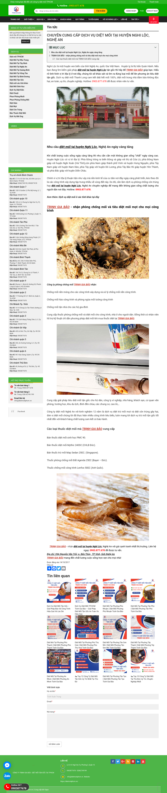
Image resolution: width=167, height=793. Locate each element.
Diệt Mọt (13, 106)
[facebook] (113, 761)
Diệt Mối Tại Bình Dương (20, 77)
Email (49, 701)
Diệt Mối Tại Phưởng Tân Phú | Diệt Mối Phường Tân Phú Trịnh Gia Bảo (142, 608)
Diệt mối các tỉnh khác (19, 83)
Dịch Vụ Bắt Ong (16, 116)
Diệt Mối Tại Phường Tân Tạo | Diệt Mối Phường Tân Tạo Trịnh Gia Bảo (114, 679)
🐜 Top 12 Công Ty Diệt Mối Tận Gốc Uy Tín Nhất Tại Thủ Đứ (86, 679)
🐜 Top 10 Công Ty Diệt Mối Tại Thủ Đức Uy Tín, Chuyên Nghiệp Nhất (142, 679)
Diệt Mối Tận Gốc (17, 80)
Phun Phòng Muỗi (17, 96)
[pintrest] (133, 761)
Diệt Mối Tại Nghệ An (18, 67)
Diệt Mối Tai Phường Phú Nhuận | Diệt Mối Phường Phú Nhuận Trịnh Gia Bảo (113, 608)
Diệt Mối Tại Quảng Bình (20, 70)
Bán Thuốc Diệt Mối (18, 113)
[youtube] (143, 761)
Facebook (21, 411)
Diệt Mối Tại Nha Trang (19, 60)
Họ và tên (51, 691)
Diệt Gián (13, 103)
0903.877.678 (76, 5)
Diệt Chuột (14, 93)
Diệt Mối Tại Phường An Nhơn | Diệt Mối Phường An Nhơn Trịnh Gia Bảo (58, 679)
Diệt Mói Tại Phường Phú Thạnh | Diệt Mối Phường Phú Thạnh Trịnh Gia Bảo (59, 645)
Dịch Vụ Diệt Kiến (17, 90)
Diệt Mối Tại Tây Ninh (18, 63)
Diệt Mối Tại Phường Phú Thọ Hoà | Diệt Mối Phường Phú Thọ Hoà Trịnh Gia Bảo (87, 645)
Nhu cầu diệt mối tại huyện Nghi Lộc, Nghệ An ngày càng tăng (76, 52)
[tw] (118, 761)
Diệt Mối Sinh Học (17, 86)
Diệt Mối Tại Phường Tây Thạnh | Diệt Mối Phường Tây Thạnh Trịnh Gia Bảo (142, 645)
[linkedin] (138, 761)
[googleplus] (123, 761)
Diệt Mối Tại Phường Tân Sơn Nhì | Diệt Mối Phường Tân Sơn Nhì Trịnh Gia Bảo (114, 645)
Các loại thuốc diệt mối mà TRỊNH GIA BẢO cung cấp (77, 59)
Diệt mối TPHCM (16, 57)
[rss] (128, 761)
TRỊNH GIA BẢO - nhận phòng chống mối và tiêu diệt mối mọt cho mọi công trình (84, 56)
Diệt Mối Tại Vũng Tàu (19, 73)
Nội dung (51, 712)
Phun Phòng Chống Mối (19, 100)
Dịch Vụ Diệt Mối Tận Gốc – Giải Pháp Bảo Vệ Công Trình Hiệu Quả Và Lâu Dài (58, 608)
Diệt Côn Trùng (16, 110)
